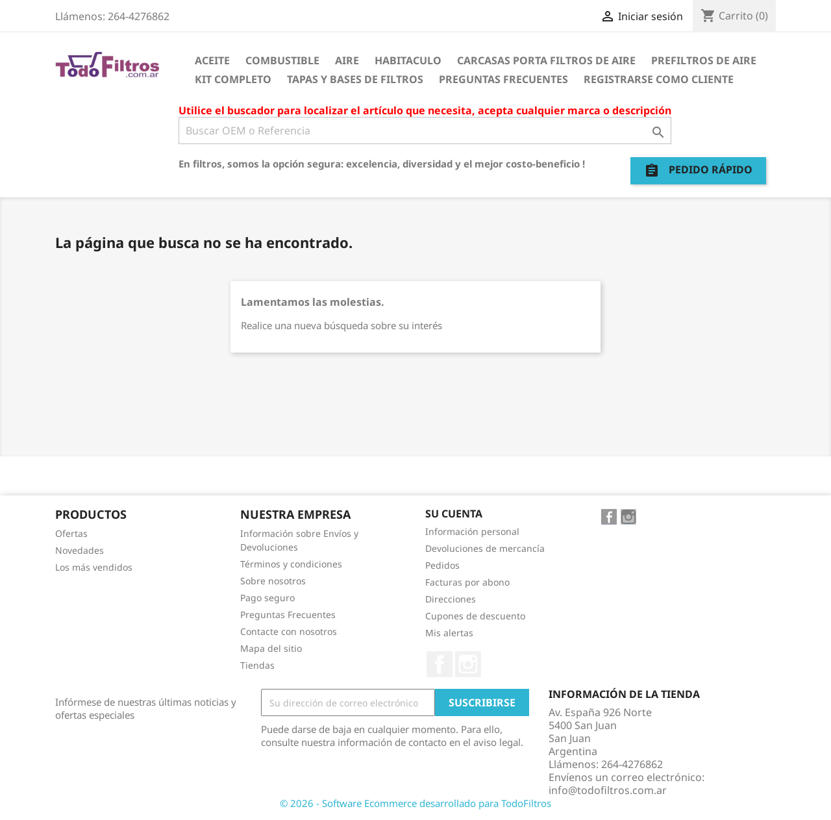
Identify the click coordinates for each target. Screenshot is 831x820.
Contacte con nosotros (288, 631)
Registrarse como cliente (659, 79)
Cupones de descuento (475, 616)
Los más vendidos (93, 567)
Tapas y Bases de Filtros (355, 79)
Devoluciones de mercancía (485, 548)
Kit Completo (233, 79)
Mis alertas (449, 633)
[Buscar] (425, 130)
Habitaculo (408, 60)
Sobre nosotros (273, 581)
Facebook (440, 664)
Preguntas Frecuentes (503, 79)
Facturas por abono (467, 582)
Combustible (282, 60)
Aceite (212, 60)
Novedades (79, 550)
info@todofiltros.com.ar (608, 790)
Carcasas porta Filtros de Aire (546, 60)
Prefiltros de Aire (703, 60)
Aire (347, 60)
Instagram (468, 664)
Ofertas (71, 533)
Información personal (472, 531)
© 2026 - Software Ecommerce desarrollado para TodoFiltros (415, 803)
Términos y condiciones (291, 564)
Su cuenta (453, 513)
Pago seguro (267, 597)
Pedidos (442, 565)
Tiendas (257, 665)
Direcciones (450, 599)
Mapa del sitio (271, 648)
